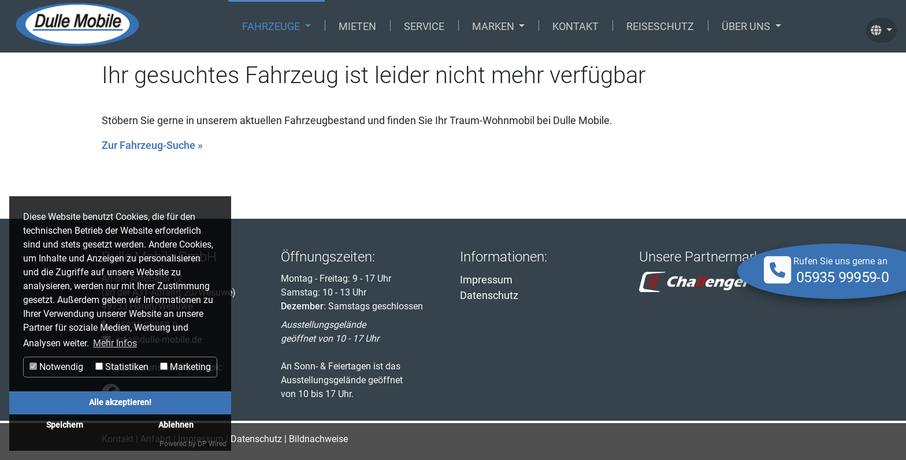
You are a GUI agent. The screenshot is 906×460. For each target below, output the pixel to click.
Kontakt (575, 26)
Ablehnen (176, 425)
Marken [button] (494, 26)
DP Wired (212, 444)
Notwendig (56, 366)
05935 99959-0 (842, 277)
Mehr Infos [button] (115, 343)
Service (424, 26)
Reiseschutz (660, 26)
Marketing (185, 366)
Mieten (357, 26)
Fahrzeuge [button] (272, 26)
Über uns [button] (747, 26)
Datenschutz (489, 295)
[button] (881, 26)
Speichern (64, 425)
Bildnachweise (318, 438)
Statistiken (121, 366)
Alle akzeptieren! (120, 402)
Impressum (486, 280)
